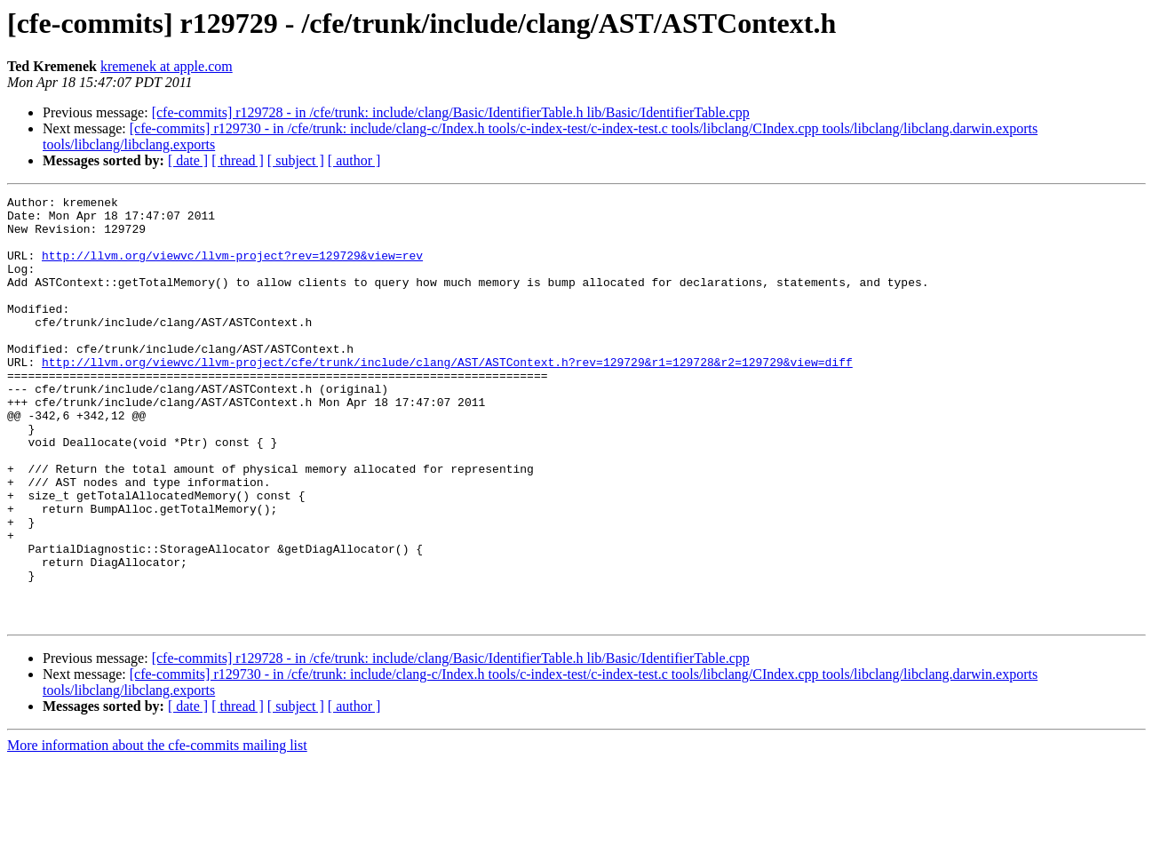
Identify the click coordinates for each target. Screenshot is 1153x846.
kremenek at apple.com (166, 66)
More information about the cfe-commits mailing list (157, 830)
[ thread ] (237, 160)
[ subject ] (295, 160)
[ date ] (188, 160)
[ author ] (354, 160)
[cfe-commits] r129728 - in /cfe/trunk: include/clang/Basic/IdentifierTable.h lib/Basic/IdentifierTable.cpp (451, 112)
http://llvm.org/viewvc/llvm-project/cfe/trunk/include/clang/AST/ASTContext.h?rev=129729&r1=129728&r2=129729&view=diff (447, 396)
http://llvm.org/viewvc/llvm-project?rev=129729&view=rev (232, 268)
